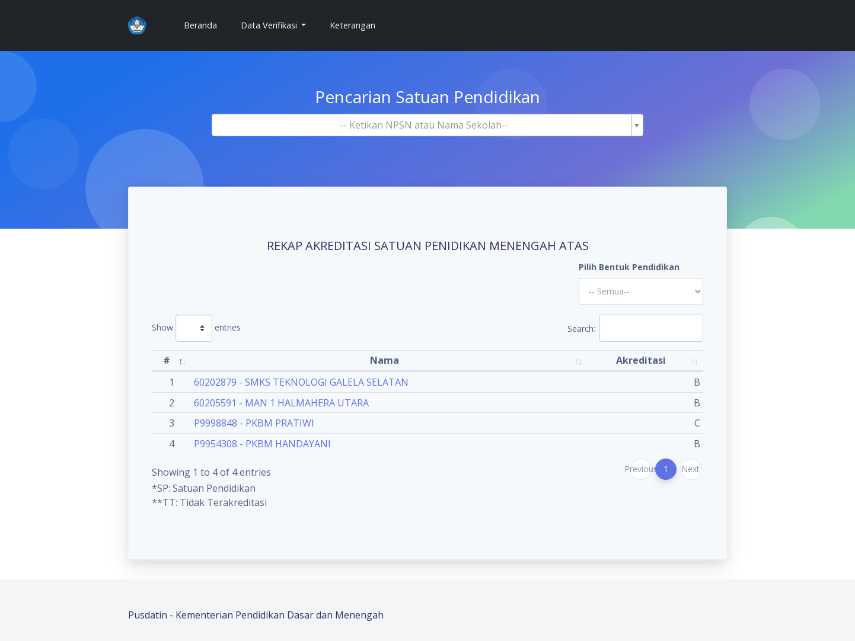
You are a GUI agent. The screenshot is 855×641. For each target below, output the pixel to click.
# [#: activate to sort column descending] (166, 360)
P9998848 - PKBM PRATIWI (254, 423)
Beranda (205, 24)
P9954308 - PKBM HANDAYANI (262, 443)
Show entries (196, 328)
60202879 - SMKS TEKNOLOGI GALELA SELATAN (301, 382)
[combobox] (427, 125)
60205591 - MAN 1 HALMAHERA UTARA (281, 402)
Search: (635, 328)
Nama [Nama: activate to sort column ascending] (384, 360)
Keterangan (352, 25)
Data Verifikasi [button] (270, 25)
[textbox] (424, 125)
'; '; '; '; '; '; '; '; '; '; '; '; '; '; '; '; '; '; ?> (641, 291)
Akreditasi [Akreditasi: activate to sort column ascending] (641, 360)
